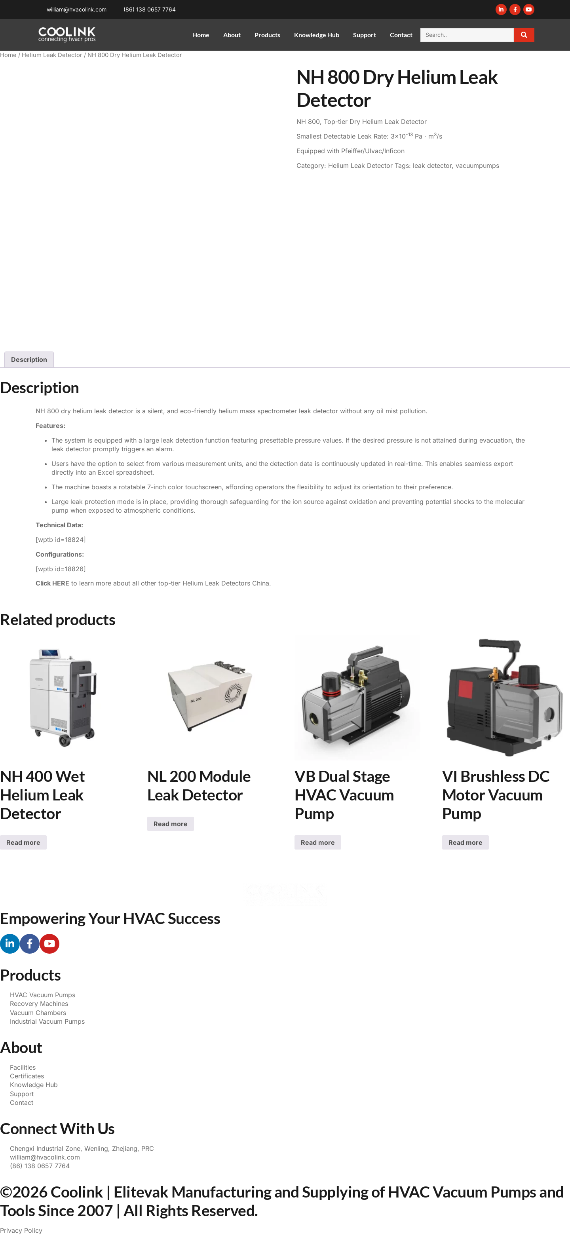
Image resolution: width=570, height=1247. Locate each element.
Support (364, 34)
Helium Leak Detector (52, 55)
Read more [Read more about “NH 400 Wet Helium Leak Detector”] (23, 842)
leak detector (432, 165)
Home (200, 34)
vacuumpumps (477, 165)
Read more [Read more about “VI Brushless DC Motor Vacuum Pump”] (465, 842)
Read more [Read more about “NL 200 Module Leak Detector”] (171, 824)
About (232, 34)
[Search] (524, 35)
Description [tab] (29, 359)
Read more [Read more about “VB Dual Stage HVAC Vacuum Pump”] (318, 842)
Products (267, 34)
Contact (401, 34)
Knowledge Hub (316, 34)
